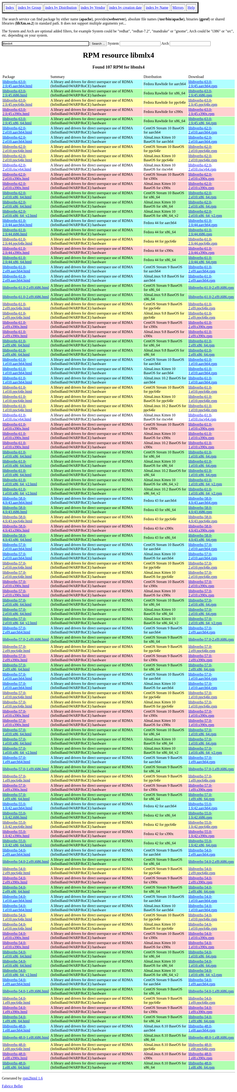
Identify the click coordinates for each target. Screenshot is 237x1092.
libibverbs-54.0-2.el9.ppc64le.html (16, 871)
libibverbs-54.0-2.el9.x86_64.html (16, 889)
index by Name (157, 7)
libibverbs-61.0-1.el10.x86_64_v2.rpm (205, 482)
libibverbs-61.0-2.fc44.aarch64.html (17, 223)
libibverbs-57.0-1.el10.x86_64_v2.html (20, 750)
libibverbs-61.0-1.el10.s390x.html (16, 426)
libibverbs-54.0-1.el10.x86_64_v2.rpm (205, 973)
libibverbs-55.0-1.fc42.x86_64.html (17, 843)
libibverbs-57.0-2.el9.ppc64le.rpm (201, 649)
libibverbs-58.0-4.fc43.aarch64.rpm (202, 500)
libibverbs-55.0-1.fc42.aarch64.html (17, 806)
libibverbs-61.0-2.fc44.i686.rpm (200, 232)
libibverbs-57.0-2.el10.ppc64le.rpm (202, 565)
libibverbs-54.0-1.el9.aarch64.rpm (201, 982)
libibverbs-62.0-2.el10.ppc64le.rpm (202, 149)
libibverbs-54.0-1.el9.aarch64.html (16, 982)
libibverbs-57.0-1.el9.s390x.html (15, 787)
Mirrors (178, 7)
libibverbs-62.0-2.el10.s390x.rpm (201, 176)
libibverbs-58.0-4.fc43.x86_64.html (17, 538)
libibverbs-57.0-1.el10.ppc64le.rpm (202, 695)
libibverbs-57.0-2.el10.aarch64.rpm (202, 547)
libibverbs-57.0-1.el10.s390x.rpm (201, 713)
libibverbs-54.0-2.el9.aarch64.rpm (201, 852)
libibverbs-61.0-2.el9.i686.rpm (211, 288)
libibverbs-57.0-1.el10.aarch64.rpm (202, 676)
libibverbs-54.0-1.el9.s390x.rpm (200, 1010)
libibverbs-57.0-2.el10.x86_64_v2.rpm (205, 621)
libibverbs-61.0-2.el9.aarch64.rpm (201, 269)
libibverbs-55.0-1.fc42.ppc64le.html (17, 825)
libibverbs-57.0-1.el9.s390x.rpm (200, 787)
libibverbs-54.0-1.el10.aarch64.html (17, 899)
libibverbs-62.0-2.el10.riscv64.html (17, 167)
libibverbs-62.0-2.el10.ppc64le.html (17, 149)
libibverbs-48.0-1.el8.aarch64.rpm (201, 1028)
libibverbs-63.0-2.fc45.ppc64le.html (17, 102)
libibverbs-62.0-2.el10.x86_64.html (17, 195)
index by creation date (125, 7)
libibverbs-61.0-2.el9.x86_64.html (16, 343)
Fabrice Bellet (12, 1086)
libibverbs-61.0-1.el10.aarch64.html (17, 362)
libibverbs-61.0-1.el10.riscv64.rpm (202, 417)
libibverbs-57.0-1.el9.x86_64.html (16, 797)
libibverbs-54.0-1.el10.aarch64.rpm (202, 899)
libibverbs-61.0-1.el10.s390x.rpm (201, 426)
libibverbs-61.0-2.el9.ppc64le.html (16, 306)
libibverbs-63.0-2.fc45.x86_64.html (17, 121)
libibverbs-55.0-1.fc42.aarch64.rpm (202, 806)
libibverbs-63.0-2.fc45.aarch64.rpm (202, 84)
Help (191, 7)
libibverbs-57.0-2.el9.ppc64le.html (16, 649)
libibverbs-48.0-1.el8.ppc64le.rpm (201, 1047)
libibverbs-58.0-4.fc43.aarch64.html (17, 500)
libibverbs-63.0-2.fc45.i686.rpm (200, 93)
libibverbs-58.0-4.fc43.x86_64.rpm (202, 538)
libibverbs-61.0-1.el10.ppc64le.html (17, 389)
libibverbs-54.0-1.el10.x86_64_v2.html (20, 973)
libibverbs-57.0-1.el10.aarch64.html (17, 676)
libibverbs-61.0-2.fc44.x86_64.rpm (202, 260)
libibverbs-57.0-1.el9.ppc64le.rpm (201, 778)
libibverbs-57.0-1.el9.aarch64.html (16, 760)
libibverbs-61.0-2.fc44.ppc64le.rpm (202, 241)
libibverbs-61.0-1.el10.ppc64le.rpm (202, 389)
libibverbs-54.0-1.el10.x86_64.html (17, 954)
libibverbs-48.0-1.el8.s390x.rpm (200, 1056)
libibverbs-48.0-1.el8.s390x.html (15, 1056)
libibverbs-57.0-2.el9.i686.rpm (211, 639)
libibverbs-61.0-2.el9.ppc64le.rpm (201, 306)
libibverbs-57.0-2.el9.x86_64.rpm (201, 667)
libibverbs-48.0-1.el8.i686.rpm (211, 1037)
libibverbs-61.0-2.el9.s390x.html (15, 325)
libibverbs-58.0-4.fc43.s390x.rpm (201, 528)
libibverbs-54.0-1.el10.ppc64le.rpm (202, 917)
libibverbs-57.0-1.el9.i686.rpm (211, 769)
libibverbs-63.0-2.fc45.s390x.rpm (201, 112)
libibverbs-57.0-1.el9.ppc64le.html (16, 778)
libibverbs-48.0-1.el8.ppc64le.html (16, 1047)
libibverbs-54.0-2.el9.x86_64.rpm (201, 889)
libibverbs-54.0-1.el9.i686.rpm (211, 991)
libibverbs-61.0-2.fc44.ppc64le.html (17, 241)
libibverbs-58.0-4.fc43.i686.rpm (200, 510)
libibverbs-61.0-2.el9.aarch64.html (16, 269)
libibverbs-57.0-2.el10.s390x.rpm (201, 584)
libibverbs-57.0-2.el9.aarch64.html (16, 630)
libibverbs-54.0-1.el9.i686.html (26, 991)
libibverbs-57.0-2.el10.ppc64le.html (17, 565)
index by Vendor (93, 7)
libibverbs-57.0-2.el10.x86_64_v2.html (20, 621)
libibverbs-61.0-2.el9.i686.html (26, 288)
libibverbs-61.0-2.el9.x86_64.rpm (201, 343)
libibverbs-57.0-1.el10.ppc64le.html (17, 695)
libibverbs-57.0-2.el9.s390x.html (15, 658)
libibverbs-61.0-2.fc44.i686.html (15, 232)
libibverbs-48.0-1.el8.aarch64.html (16, 1028)
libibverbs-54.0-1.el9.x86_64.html (16, 1019)
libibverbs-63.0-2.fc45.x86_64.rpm (202, 121)
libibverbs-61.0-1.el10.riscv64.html (17, 417)
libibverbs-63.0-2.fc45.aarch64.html (17, 84)
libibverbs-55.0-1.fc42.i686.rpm (200, 815)
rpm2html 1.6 (33, 1078)
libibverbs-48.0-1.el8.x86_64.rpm (201, 1065)
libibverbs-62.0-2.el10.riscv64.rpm (202, 167)
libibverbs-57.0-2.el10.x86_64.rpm (202, 602)
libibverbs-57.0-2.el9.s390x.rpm (200, 658)
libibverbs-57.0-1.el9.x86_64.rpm (201, 797)
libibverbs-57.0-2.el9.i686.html (26, 639)
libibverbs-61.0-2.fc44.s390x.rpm (201, 250)
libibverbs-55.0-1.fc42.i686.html (15, 815)
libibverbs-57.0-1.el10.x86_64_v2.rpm (205, 750)
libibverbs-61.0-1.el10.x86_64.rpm (202, 454)
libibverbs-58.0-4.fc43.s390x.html (16, 528)
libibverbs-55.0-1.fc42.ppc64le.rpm (202, 825)
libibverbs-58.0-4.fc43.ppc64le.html (17, 519)
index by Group (29, 7)
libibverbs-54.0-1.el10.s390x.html (16, 936)
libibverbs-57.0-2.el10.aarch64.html (17, 547)
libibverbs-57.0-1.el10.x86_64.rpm (202, 732)
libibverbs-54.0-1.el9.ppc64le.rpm (201, 1000)
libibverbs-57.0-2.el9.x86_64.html (16, 667)
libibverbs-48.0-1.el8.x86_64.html (16, 1065)
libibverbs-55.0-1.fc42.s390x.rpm (201, 834)
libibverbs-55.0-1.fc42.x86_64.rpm (202, 843)
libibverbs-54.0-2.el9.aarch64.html (16, 852)
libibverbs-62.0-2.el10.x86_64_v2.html (20, 213)
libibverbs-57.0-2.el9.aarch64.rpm (201, 630)
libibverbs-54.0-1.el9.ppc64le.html (16, 1000)
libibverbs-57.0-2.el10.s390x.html (16, 584)
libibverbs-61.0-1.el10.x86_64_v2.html (20, 482)
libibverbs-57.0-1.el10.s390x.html (16, 713)
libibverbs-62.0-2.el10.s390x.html (16, 176)
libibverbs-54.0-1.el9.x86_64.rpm (201, 1019)
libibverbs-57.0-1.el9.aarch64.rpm (201, 760)
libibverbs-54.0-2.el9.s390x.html (15, 880)
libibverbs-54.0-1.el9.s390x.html (15, 1010)
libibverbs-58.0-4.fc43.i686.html (15, 510)
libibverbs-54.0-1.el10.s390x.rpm (201, 936)
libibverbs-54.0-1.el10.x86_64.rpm (202, 954)
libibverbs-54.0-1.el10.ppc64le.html (17, 917)
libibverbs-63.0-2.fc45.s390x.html (16, 112)
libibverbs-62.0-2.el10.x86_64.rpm (202, 195)
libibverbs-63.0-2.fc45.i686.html (15, 93)
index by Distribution (61, 7)
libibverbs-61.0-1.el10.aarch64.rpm (202, 362)
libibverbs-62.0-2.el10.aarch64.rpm (202, 130)
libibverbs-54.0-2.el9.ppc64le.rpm (201, 871)
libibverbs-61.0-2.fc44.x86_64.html (17, 260)
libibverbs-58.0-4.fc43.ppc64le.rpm (202, 519)
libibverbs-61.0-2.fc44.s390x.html (16, 250)
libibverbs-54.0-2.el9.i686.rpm (211, 862)
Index (10, 7)
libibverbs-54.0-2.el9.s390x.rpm (200, 880)
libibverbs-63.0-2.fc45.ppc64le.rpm (202, 102)
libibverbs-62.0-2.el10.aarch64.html (17, 130)
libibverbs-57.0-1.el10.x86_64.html (17, 732)
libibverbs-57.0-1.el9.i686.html (26, 769)
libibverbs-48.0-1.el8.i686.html (26, 1037)
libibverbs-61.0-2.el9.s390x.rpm (200, 325)
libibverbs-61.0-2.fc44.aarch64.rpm (202, 223)
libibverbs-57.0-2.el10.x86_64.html (17, 602)
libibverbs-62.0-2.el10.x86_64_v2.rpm (205, 213)
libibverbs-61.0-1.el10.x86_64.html (17, 454)
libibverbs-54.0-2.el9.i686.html (26, 862)
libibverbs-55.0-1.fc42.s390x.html (16, 834)
